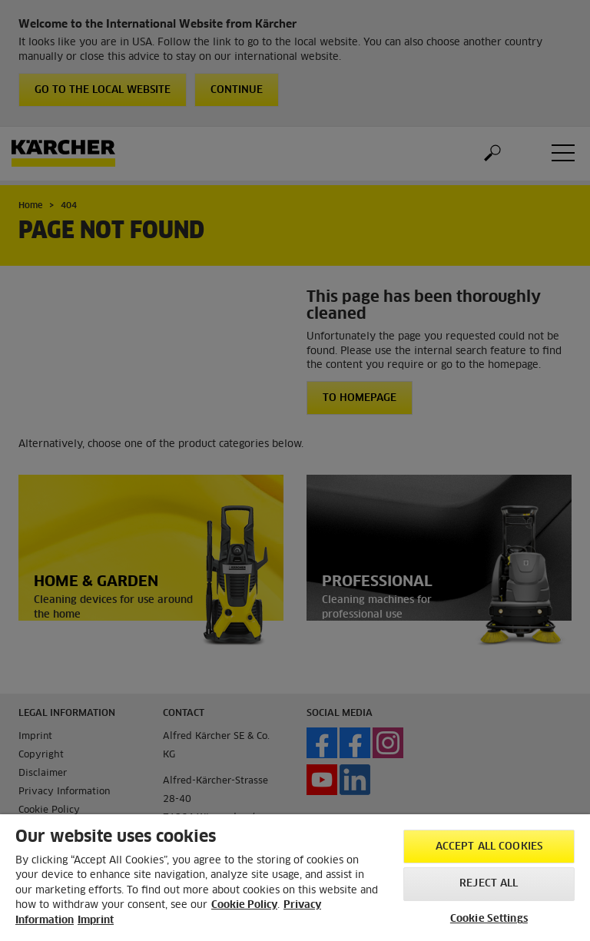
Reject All (488, 884)
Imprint (96, 921)
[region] (295, 877)
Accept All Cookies (489, 847)
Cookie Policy (244, 905)
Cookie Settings (489, 919)
